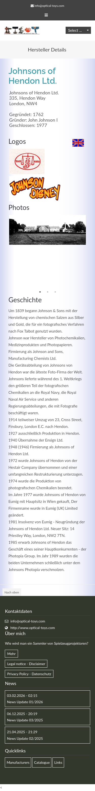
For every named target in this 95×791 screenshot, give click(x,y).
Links (58, 762)
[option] (47, 230)
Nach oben (12, 592)
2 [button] (47, 291)
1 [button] (40, 291)
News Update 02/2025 (25, 738)
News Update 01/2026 (25, 702)
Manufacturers (18, 762)
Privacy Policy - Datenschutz (29, 674)
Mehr (11, 653)
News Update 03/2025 (25, 720)
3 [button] (55, 291)
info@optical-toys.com (49, 6)
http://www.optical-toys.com (32, 627)
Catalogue (42, 762)
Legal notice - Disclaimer (26, 664)
